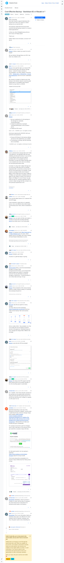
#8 (31, 230)
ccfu (10, 49)
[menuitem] (62, 2)
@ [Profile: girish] (10, 254)
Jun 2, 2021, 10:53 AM (19, 302)
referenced (18, 527)
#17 (31, 497)
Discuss (7, 14)
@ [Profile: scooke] (11, 304)
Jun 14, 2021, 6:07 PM (22, 378)
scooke (10, 285)
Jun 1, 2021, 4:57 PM (21, 150)
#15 (31, 390)
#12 (31, 302)
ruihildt (10, 196)
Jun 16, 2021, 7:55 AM (21, 407)
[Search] (1, 14)
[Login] (62, 2)
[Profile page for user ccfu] (6, 50)
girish (10, 216)
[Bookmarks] (1, 12)
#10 (31, 265)
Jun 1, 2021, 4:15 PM (19, 114)
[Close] (30, 536)
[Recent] (1, 4)
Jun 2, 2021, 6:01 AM (20, 285)
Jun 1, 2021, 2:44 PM (19, 17)
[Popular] (1, 9)
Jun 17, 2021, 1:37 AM (19, 513)
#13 (31, 341)
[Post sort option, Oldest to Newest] (40, 20)
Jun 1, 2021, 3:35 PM (19, 49)
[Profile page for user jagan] (6, 18)
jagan (10, 17)
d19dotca (11, 150)
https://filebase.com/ (15, 233)
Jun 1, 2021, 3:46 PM (19, 66)
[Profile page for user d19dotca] (6, 151)
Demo (50, 3)
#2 (31, 49)
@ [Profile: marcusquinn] (12, 267)
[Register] (62, 4)
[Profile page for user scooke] (6, 286)
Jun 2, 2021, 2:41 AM (19, 265)
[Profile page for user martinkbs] (6, 408)
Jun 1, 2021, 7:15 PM (22, 216)
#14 (31, 378)
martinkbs (11, 407)
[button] (1, 559)
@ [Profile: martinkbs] (11, 499)
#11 (31, 285)
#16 (31, 407)
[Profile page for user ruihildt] (6, 197)
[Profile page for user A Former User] (6, 391)
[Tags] (1, 7)
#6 (31, 196)
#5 (31, 150)
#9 (31, 252)
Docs (54, 3)
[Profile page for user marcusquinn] (6, 231)
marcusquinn (11, 230)
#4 (31, 114)
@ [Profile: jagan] (10, 51)
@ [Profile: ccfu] (10, 68)
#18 (31, 513)
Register (8, 558)
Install (57, 3)
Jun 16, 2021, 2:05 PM (23, 497)
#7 (31, 216)
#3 (31, 66)
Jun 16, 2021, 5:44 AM (23, 390)
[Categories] (1, 2)
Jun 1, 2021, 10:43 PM (22, 230)
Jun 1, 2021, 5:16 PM (20, 196)
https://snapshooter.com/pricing (16, 309)
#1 (31, 17)
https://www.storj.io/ (26, 232)
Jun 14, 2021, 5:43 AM (19, 341)
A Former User (12, 390)
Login (12, 558)
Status (46, 3)
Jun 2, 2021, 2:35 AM (19, 252)
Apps (43, 3)
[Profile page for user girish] (6, 217)
